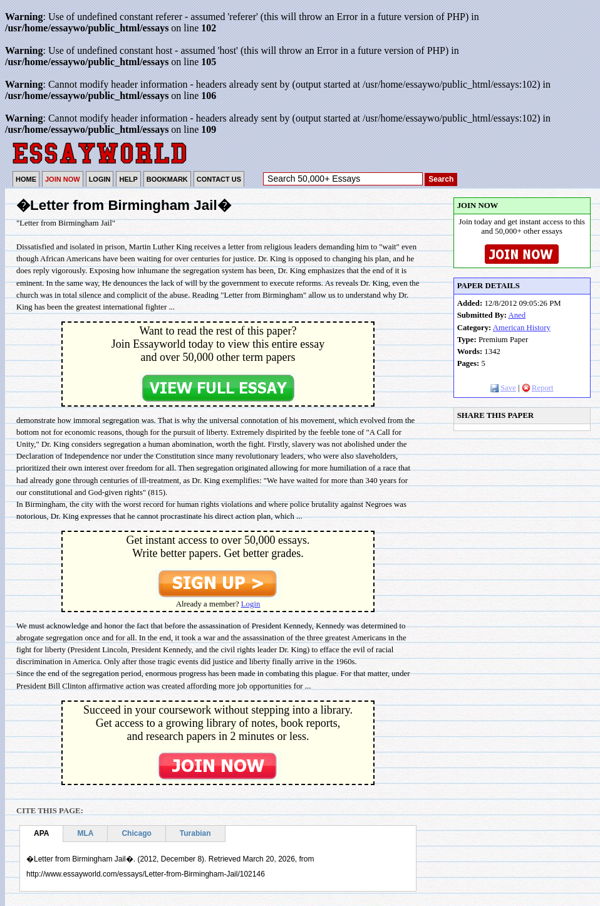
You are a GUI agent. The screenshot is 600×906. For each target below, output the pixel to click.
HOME (26, 179)
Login (251, 604)
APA (41, 833)
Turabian (195, 833)
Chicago (136, 833)
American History (522, 327)
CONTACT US (219, 179)
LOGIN (100, 179)
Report (538, 387)
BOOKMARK (167, 179)
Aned (516, 315)
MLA (85, 833)
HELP (128, 179)
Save (503, 387)
